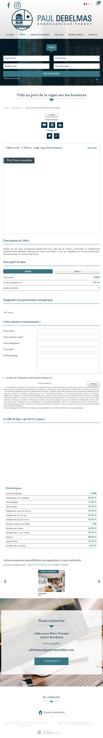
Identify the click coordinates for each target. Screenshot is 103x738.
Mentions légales (18, 724)
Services (59, 35)
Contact (92, 35)
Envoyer (93, 384)
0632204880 (51, 643)
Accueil (10, 35)
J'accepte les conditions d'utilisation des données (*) (29, 378)
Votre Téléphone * (12, 343)
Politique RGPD (26, 726)
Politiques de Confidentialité (40, 408)
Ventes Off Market (40, 35)
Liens (26, 724)
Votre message (10, 355)
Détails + (77, 271)
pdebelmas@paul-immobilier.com (51, 650)
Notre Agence (75, 35)
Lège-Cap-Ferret (17, 108)
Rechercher (52, 74)
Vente (22, 35)
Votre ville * (9, 349)
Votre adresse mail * (13, 337)
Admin (31, 724)
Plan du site (7, 724)
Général (28, 271)
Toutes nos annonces (41, 724)
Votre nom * (9, 331)
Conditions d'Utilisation (60, 408)
